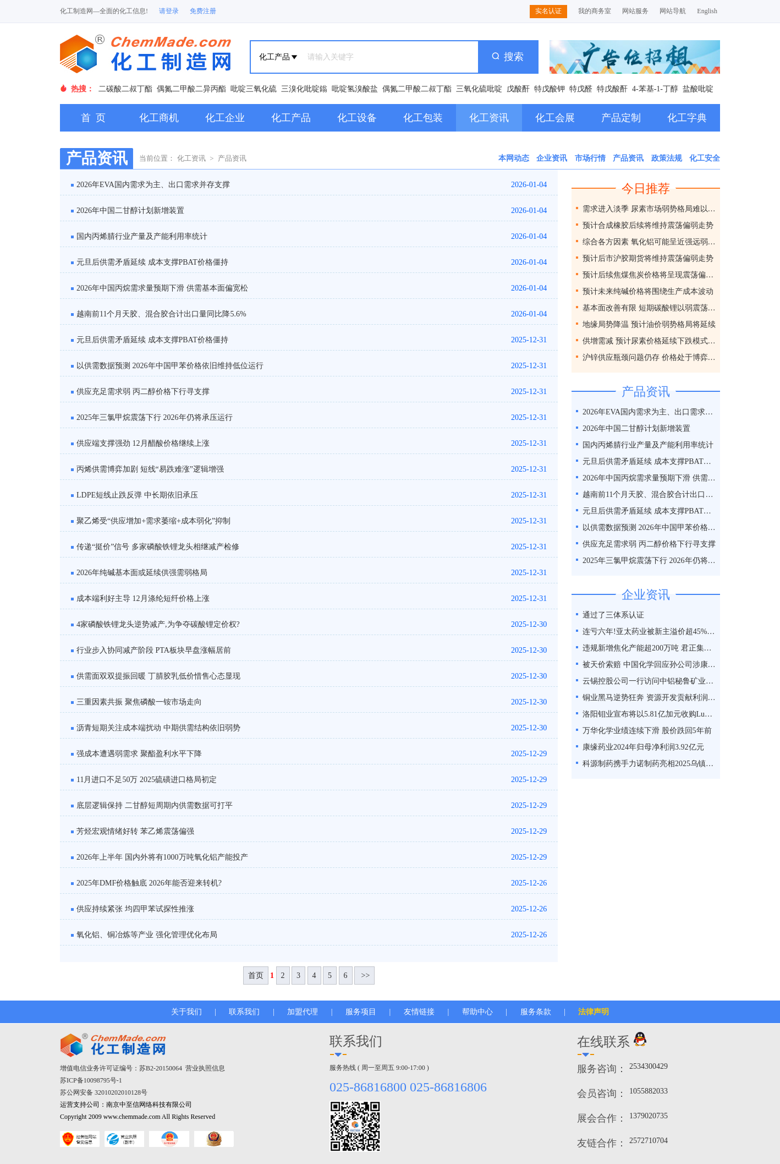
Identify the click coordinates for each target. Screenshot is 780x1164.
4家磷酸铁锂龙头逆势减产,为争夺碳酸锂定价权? (158, 624)
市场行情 (590, 158)
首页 (255, 975)
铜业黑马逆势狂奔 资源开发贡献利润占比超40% (650, 697)
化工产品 (291, 117)
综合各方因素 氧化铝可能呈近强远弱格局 (650, 242)
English (707, 11)
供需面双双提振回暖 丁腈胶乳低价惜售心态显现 (158, 676)
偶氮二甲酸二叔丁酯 (417, 89)
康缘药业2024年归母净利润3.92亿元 (643, 747)
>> (364, 975)
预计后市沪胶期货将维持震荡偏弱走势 (648, 258)
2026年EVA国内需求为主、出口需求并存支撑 (153, 185)
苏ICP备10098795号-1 (91, 1080)
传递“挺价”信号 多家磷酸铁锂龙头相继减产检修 (157, 547)
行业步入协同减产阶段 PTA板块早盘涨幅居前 (153, 650)
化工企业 (225, 117)
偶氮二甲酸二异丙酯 (191, 89)
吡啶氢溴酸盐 (355, 89)
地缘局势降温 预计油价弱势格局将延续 (649, 324)
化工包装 (423, 117)
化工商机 (159, 117)
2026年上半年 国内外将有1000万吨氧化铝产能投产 (162, 857)
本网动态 (513, 158)
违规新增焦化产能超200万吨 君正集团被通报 (650, 648)
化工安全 (704, 158)
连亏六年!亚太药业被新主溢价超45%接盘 (650, 631)
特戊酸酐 (612, 89)
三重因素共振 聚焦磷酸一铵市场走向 (139, 702)
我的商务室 (594, 11)
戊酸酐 (518, 89)
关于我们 (186, 1012)
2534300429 (648, 1066)
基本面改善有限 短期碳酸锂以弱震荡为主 (650, 308)
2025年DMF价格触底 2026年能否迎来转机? (149, 883)
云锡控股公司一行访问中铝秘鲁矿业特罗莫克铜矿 (650, 681)
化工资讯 (489, 117)
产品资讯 (232, 158)
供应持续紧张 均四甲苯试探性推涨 (135, 909)
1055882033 (648, 1091)
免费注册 (203, 11)
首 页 (93, 117)
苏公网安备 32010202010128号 (103, 1092)
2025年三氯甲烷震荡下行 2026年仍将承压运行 (154, 417)
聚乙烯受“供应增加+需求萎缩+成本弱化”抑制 (153, 521)
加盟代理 (302, 1012)
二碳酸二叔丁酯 (125, 89)
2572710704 (648, 1140)
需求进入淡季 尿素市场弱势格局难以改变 (650, 209)
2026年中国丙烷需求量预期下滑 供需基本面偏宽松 (162, 288)
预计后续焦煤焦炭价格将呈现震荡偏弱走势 (650, 275)
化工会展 (555, 117)
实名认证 (548, 11)
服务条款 (535, 1012)
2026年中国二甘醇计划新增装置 (130, 210)
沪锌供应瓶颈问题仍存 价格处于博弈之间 (650, 357)
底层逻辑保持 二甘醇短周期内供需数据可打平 (154, 805)
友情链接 (419, 1012)
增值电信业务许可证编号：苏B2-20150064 (121, 1068)
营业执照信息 (205, 1068)
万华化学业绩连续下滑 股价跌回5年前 (647, 730)
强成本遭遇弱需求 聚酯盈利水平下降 (139, 754)
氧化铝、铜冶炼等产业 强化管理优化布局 (146, 935)
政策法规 (666, 158)
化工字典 (687, 117)
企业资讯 (551, 158)
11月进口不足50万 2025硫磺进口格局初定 (146, 779)
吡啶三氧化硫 (253, 89)
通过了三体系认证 (613, 615)
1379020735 (648, 1116)
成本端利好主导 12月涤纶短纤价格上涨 (143, 598)
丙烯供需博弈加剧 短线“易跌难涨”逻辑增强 (150, 469)
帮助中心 (477, 1012)
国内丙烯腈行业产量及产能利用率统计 (141, 236)
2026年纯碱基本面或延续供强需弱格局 (141, 573)
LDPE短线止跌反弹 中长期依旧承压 (137, 495)
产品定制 (621, 117)
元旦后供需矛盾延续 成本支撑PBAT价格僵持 (152, 262)
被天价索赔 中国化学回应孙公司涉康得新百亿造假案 (650, 664)
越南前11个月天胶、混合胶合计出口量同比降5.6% (161, 314)
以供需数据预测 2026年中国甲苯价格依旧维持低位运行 (169, 366)
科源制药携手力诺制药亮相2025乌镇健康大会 (650, 763)
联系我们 (244, 1012)
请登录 (169, 11)
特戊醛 (580, 89)
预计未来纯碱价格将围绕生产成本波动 (648, 291)
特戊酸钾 (549, 89)
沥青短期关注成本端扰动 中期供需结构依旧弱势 (158, 728)
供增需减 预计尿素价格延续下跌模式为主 (650, 341)
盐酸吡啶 (698, 89)
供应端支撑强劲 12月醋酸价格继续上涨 (143, 443)
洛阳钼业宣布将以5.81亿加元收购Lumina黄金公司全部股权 (650, 714)
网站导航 (673, 11)
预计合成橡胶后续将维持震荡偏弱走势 (648, 225)
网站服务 (635, 11)
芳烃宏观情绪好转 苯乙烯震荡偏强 (135, 831)
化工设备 (357, 117)
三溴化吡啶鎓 (304, 89)
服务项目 (360, 1012)
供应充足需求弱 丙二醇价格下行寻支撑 (143, 391)
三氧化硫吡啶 (479, 89)
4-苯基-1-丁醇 (655, 89)
